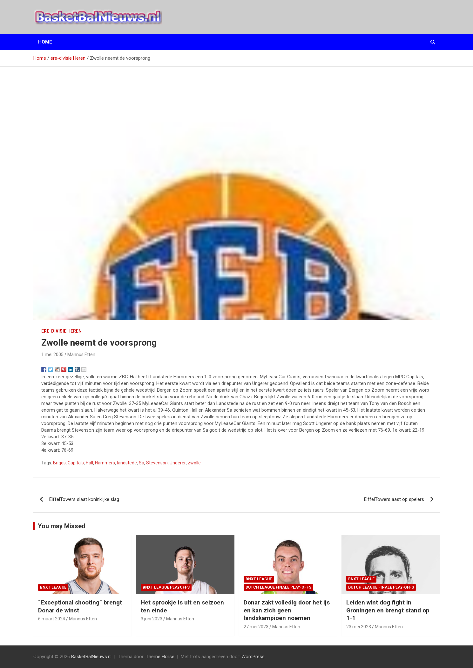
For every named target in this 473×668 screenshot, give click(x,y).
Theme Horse (160, 656)
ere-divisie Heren (61, 331)
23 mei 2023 (358, 626)
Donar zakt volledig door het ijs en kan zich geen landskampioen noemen (287, 610)
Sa (141, 462)
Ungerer (178, 462)
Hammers (105, 462)
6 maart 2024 (51, 618)
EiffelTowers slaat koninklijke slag (84, 499)
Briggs (59, 462)
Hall (89, 462)
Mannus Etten (81, 354)
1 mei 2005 (52, 354)
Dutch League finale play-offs (278, 587)
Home (45, 42)
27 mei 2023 (256, 626)
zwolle (194, 462)
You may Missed (61, 526)
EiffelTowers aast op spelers (394, 499)
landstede (127, 462)
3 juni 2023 (151, 618)
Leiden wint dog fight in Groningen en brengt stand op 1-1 (387, 610)
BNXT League (53, 587)
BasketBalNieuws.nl (91, 656)
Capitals (76, 462)
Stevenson (157, 462)
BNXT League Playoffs (166, 587)
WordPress (253, 656)
